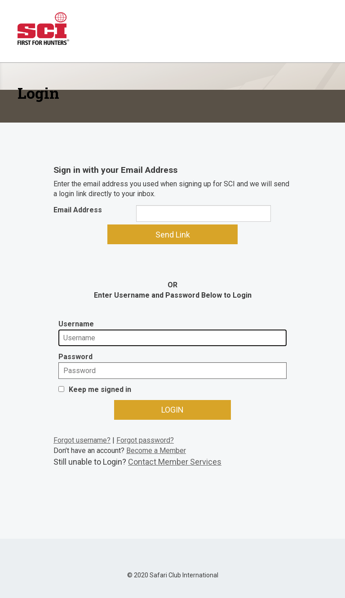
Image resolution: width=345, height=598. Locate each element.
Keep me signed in (100, 389)
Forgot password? (145, 440)
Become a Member (156, 450)
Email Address (77, 210)
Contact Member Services (174, 461)
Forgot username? (82, 440)
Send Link (172, 234)
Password (75, 356)
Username (76, 324)
